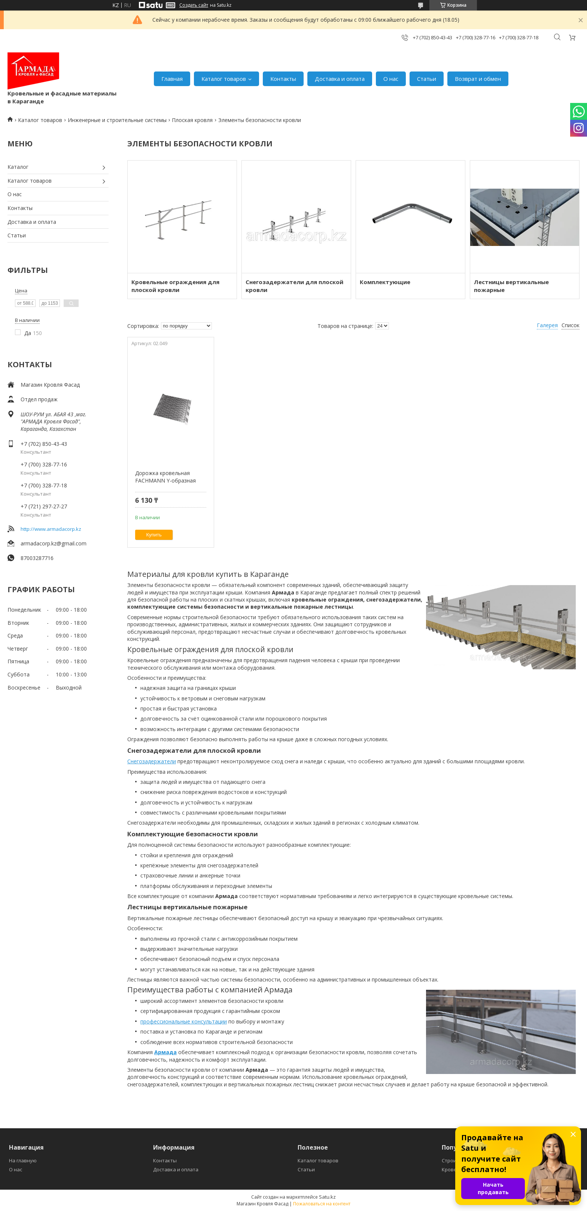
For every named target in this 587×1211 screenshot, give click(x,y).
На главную (23, 1160)
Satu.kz (327, 1196)
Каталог (17, 166)
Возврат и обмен (478, 78)
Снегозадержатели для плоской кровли (294, 285)
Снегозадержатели (151, 761)
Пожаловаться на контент (321, 1204)
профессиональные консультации (183, 1021)
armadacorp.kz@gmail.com (53, 543)
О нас (390, 78)
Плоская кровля (192, 120)
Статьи (426, 78)
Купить (154, 535)
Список (571, 325)
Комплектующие (385, 282)
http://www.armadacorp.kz (51, 529)
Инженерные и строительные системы (117, 120)
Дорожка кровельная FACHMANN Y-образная (165, 476)
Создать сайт (193, 5)
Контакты (283, 78)
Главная (172, 78)
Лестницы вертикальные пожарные (511, 285)
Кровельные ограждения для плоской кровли (175, 285)
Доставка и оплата (340, 78)
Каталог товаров (223, 78)
